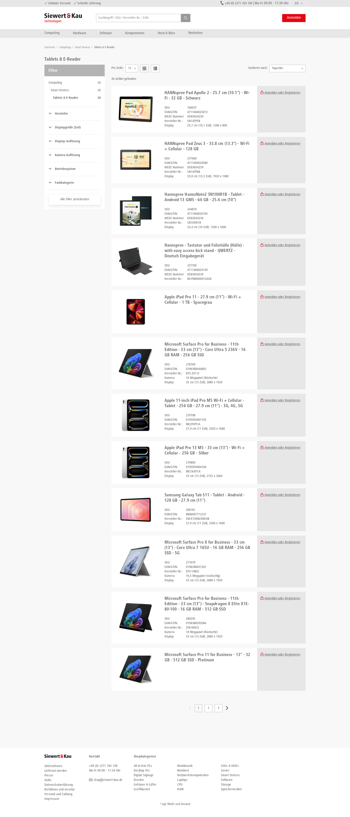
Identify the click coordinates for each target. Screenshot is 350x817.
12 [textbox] (129, 68)
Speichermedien (231, 789)
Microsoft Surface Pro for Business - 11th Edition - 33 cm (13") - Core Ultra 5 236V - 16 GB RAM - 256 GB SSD (205, 350)
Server (225, 770)
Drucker (139, 780)
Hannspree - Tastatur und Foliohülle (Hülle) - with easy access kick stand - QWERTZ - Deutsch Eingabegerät (204, 251)
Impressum (51, 799)
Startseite (50, 47)
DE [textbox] (297, 3)
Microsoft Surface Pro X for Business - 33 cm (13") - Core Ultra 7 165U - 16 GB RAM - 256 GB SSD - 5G (207, 548)
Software (106, 33)
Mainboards (185, 766)
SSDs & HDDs (230, 766)
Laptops (182, 780)
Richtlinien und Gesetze (59, 789)
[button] (185, 18)
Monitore (183, 770)
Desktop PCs (142, 770)
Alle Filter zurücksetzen (74, 199)
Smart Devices (83, 47)
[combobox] (298, 3)
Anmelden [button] (294, 18)
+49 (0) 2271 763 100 (238, 3)
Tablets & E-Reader (104, 47)
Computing (52, 33)
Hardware (79, 33)
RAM (180, 789)
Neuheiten (195, 33)
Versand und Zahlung (58, 794)
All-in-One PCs (143, 766)
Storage (226, 784)
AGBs (48, 780)
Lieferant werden (55, 771)
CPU (179, 784)
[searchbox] (143, 18)
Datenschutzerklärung (58, 785)
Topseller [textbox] (277, 68)
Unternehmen (53, 766)
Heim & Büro (166, 33)
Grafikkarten (142, 789)
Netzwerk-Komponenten (192, 775)
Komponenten (134, 33)
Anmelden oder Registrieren (282, 93)
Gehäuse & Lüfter (145, 784)
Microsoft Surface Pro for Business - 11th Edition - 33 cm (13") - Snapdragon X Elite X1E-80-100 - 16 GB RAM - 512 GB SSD (207, 604)
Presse (48, 775)
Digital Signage (143, 775)
